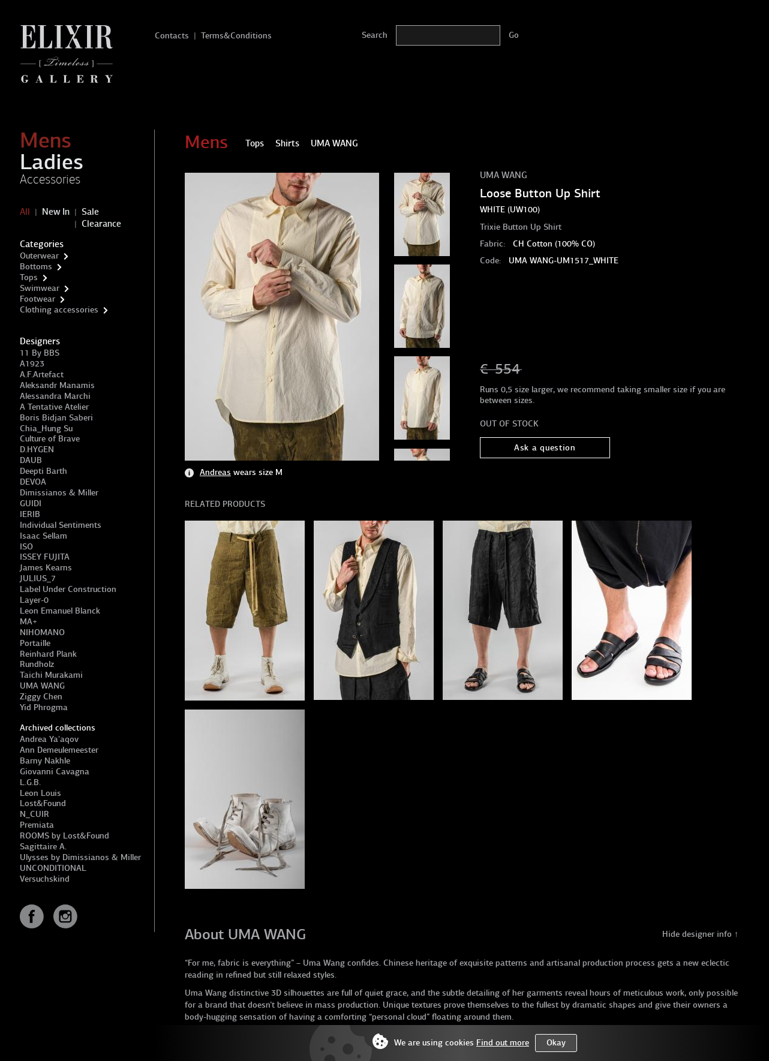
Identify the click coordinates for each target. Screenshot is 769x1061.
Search (374, 35)
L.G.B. (30, 782)
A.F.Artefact (42, 374)
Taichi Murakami (51, 675)
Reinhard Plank (48, 654)
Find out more (502, 1043)
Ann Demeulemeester (59, 750)
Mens (45, 140)
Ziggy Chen (41, 697)
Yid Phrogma (44, 707)
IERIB (30, 514)
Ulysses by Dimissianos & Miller (80, 857)
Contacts (172, 36)
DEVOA (33, 482)
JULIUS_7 (38, 578)
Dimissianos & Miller (59, 493)
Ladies (51, 162)
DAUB (31, 460)
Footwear (37, 299)
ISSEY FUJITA (45, 557)
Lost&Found (43, 803)
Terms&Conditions (236, 36)
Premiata (37, 825)
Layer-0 (34, 600)
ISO (26, 547)
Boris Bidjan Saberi (56, 418)
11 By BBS (39, 353)
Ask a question (545, 448)
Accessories (50, 179)
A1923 (32, 364)
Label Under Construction (68, 589)
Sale (90, 211)
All (25, 211)
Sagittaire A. (43, 846)
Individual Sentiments (60, 525)
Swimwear (39, 288)
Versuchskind (45, 879)
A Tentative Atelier (54, 407)
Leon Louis (40, 793)
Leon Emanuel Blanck (60, 611)
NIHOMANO (42, 632)
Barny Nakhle (45, 761)
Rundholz (37, 664)
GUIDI (30, 503)
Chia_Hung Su (46, 428)
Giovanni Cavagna (54, 772)
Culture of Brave (50, 439)
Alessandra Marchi (55, 396)
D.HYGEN (37, 449)
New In (56, 211)
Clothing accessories (59, 310)
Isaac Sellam (43, 536)
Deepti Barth (43, 471)
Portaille (35, 643)
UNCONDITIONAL (53, 868)
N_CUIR (34, 814)
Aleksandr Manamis (57, 385)
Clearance (101, 223)
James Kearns (46, 568)
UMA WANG (42, 686)
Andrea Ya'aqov (49, 739)
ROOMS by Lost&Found (64, 836)
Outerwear (39, 256)
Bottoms (36, 267)
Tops (29, 277)
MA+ (28, 622)
